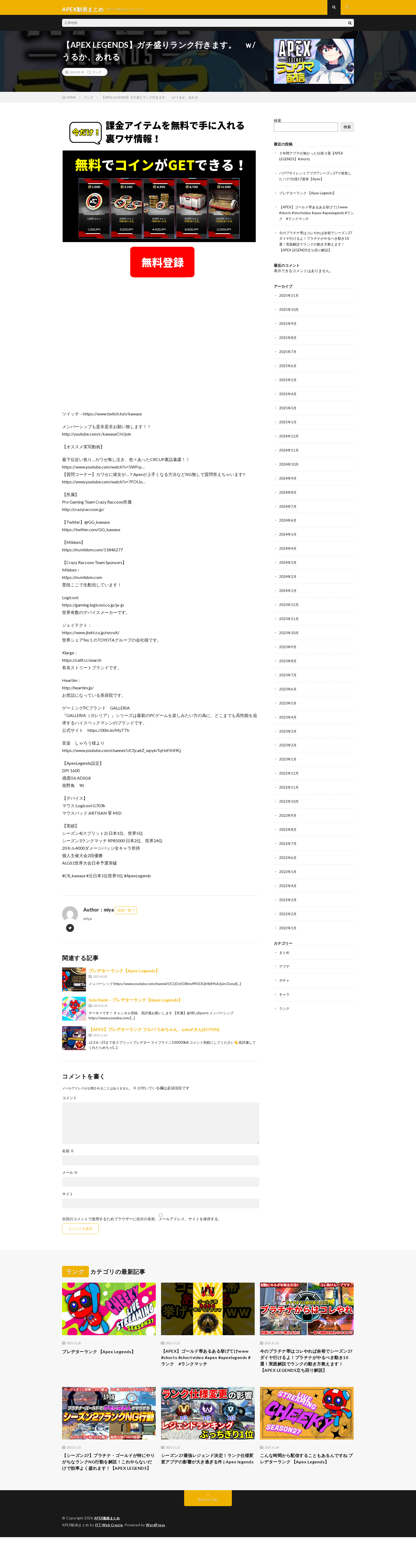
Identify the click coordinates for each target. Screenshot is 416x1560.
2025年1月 (288, 420)
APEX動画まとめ (108, 1541)
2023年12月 (289, 600)
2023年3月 (288, 724)
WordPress (157, 1548)
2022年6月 (288, 848)
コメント (69, 1101)
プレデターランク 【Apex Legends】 (310, 195)
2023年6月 (288, 682)
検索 (277, 124)
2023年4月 (288, 710)
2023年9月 (288, 641)
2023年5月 (288, 696)
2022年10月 (289, 793)
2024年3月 (288, 558)
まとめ (284, 941)
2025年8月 (288, 337)
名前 (68, 1155)
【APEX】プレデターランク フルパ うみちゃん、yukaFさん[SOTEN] (154, 1032)
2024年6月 (288, 517)
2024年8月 (288, 489)
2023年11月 (289, 613)
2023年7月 (288, 669)
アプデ (284, 955)
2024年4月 (288, 544)
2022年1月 (288, 917)
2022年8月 (288, 820)
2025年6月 (288, 365)
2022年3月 (288, 889)
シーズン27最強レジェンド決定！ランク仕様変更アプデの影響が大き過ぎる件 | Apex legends (205, 1477)
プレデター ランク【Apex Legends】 (124, 974)
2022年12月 (289, 765)
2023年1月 (288, 751)
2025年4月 (288, 392)
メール (70, 1176)
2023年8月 (288, 655)
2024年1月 (288, 586)
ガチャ (284, 969)
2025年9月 (288, 323)
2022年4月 (288, 876)
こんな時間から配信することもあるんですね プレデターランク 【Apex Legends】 (306, 1473)
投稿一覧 (124, 914)
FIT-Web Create (109, 1548)
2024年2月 (288, 572)
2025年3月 (288, 406)
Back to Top (208, 1522)
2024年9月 (288, 475)
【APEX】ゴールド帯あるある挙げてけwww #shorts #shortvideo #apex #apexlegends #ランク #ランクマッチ (316, 215)
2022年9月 (288, 807)
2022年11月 (289, 779)
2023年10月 (289, 627)
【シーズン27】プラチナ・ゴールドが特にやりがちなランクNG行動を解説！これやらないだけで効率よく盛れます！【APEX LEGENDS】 (107, 1480)
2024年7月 (288, 503)
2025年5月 (288, 379)
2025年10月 (289, 310)
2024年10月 (289, 461)
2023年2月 (288, 738)
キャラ (284, 983)
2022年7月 (288, 834)
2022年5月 (288, 862)
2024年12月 (289, 434)
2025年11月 (289, 296)
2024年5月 (288, 530)
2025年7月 (288, 351)
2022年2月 (288, 903)
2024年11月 (289, 448)
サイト (67, 1198)
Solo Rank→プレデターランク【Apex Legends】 (136, 1003)
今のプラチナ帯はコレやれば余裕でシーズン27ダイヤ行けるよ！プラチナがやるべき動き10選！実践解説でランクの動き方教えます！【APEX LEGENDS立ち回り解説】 (306, 1369)
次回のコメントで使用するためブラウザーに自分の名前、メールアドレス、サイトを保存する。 (142, 1222)
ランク (97, 75)
